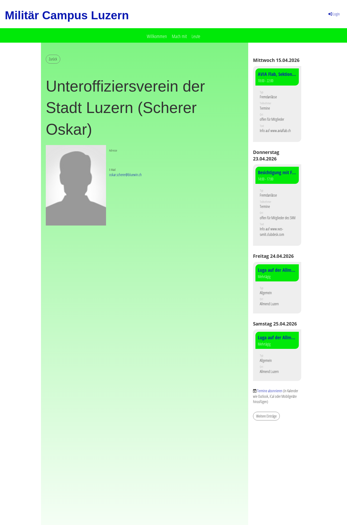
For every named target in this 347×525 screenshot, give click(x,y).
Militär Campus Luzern (67, 15)
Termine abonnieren (269, 390)
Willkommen (157, 36)
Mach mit (179, 36)
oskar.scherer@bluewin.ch (125, 174)
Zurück (53, 59)
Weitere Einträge (266, 416)
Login (333, 14)
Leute (196, 36)
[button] (277, 104)
